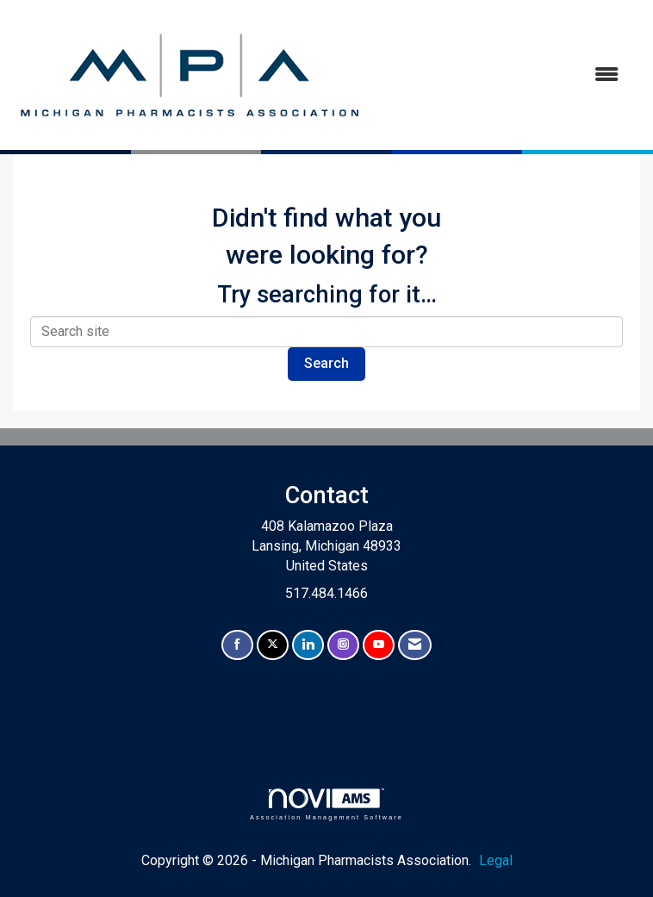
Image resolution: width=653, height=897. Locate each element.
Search (326, 363)
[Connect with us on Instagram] (343, 645)
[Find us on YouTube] (379, 645)
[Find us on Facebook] (237, 645)
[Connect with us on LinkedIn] (308, 645)
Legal (496, 860)
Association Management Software (326, 804)
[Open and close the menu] (501, 75)
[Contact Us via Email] (415, 645)
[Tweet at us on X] (273, 645)
